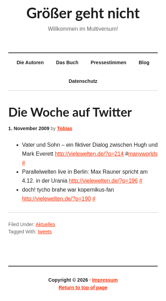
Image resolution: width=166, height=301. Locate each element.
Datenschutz (83, 81)
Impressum (105, 280)
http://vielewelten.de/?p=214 (89, 154)
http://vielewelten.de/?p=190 (56, 199)
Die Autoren (27, 62)
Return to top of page (83, 287)
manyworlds (142, 154)
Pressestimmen (108, 62)
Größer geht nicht (82, 12)
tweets (45, 231)
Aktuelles (45, 224)
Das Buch (67, 62)
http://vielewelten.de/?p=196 (103, 181)
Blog (144, 62)
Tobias (64, 128)
